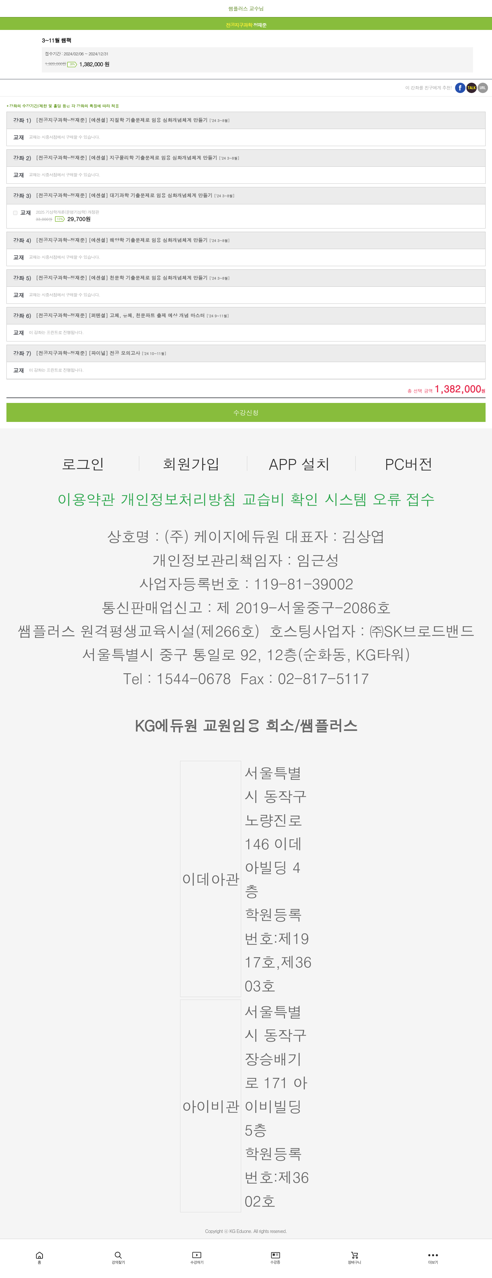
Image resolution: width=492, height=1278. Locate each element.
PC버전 (409, 463)
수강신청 (246, 412)
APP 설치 (299, 463)
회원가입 (191, 463)
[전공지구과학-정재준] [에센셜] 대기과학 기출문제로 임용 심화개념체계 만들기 (135, 195)
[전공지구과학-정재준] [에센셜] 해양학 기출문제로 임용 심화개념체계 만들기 (133, 240)
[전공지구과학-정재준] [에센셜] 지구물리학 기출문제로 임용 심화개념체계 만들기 (137, 157)
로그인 (83, 463)
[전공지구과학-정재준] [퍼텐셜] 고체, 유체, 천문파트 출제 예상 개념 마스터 (132, 315)
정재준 (246, 25)
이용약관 (86, 499)
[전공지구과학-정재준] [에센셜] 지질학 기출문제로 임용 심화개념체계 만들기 (133, 120)
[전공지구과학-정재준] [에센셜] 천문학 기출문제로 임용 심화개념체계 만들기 (133, 277)
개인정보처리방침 (178, 499)
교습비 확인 (280, 499)
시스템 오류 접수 (379, 499)
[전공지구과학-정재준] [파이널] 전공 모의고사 (101, 353)
